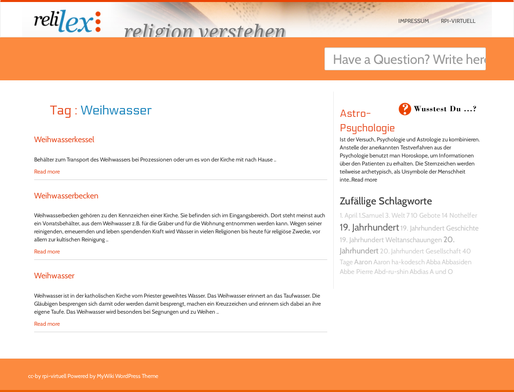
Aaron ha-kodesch (399, 262)
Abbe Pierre (356, 271)
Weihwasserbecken (66, 195)
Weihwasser (54, 275)
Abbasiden (456, 262)
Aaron (363, 261)
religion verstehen (205, 31)
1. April (348, 215)
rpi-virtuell (458, 20)
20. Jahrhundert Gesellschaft (420, 251)
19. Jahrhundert (369, 227)
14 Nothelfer (459, 215)
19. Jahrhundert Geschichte (439, 228)
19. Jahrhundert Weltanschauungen (391, 239)
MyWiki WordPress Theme (127, 376)
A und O (441, 271)
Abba (433, 262)
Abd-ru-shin (391, 271)
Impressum (413, 20)
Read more (47, 171)
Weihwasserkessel (64, 139)
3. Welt (395, 215)
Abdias (419, 271)
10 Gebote (426, 215)
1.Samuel (371, 215)
